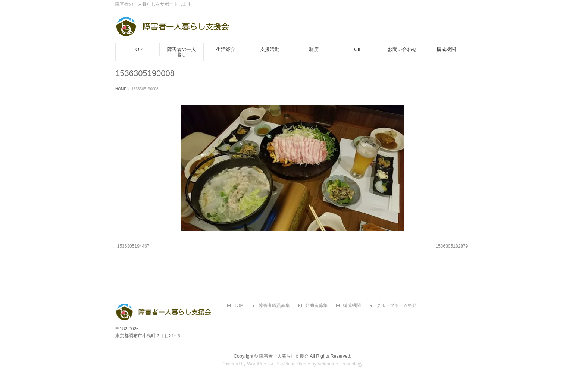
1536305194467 (133, 246)
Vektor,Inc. (328, 364)
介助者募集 (316, 305)
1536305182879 (451, 246)
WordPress (258, 364)
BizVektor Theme (292, 364)
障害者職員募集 (274, 305)
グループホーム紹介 (396, 305)
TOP (238, 305)
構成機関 (352, 305)
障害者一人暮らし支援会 (284, 356)
